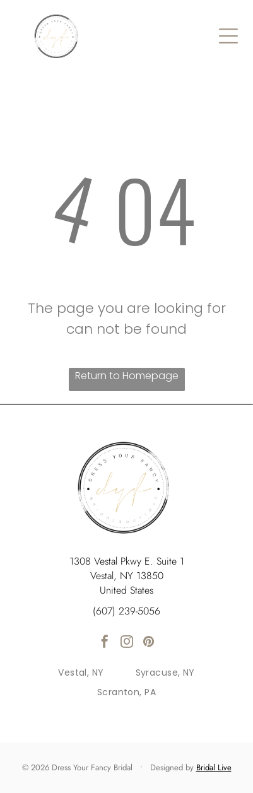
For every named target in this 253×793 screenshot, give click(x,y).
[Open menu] (228, 35)
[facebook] (104, 643)
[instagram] (126, 643)
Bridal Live (214, 767)
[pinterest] (148, 643)
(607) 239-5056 (126, 611)
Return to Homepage (127, 375)
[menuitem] (80, 673)
